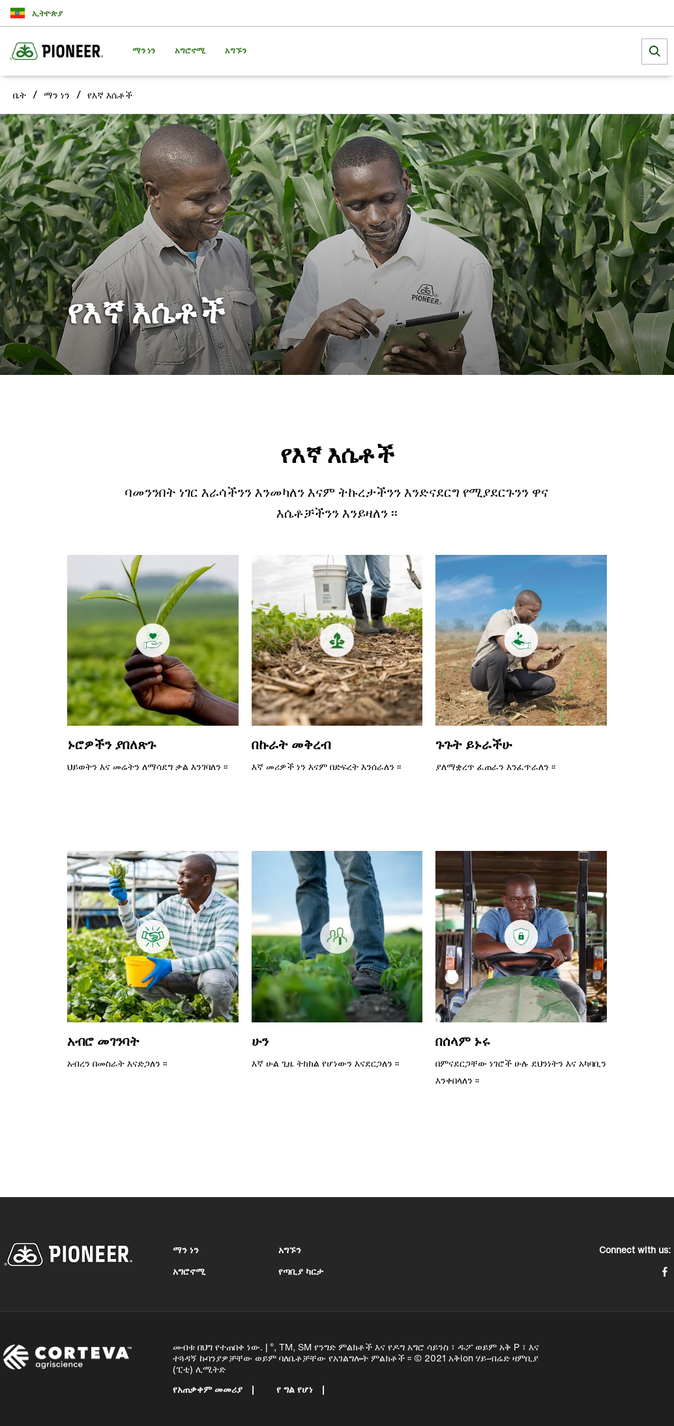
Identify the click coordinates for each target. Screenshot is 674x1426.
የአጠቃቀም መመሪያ (209, 1389)
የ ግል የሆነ (295, 1389)
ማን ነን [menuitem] (143, 50)
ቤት (19, 95)
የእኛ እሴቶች (109, 95)
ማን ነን (57, 95)
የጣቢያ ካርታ (300, 1271)
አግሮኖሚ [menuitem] (190, 50)
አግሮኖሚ (189, 1271)
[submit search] (654, 51)
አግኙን (289, 1249)
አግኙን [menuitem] (235, 50)
